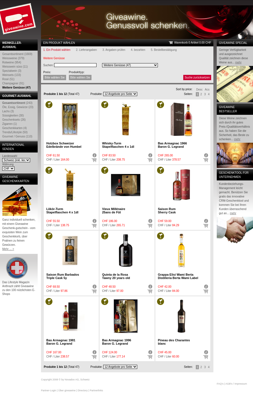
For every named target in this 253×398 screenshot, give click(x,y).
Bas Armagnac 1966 (172, 145)
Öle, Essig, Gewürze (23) (17, 107)
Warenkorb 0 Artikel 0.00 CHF (192, 42)
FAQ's (220, 383)
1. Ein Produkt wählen (56, 49)
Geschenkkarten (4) (14, 128)
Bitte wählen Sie (55, 77)
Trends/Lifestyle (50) (15, 132)
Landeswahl (9, 156)
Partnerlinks (96, 390)
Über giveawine (67, 390)
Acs (207, 89)
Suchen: (48, 65)
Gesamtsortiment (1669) (17, 54)
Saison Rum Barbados (62, 276)
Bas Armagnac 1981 (60, 342)
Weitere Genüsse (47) (16, 87)
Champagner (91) (13, 83)
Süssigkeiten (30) (13, 115)
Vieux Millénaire (113, 210)
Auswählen (94, 160)
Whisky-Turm (118, 145)
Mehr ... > (8, 249)
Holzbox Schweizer (63, 145)
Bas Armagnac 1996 (116, 342)
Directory (83, 390)
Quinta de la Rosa (116, 276)
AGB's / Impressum (236, 383)
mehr (238, 62)
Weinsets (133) (11, 75)
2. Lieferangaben (86, 49)
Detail (94, 155)
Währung (8, 164)
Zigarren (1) (9, 123)
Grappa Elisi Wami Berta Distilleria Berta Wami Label (178, 276)
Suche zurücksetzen (197, 77)
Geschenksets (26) (14, 119)
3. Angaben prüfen (113, 49)
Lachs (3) (8, 111)
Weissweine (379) (13, 58)
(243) (17, 102)
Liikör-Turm (62, 210)
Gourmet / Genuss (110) (17, 136)
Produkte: (96, 94)
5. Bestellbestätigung (164, 49)
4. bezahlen (138, 49)
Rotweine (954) (11, 62)
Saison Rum (167, 210)
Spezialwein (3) (11, 70)
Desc (199, 89)
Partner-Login (48, 390)
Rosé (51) (8, 79)
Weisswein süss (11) (15, 66)
